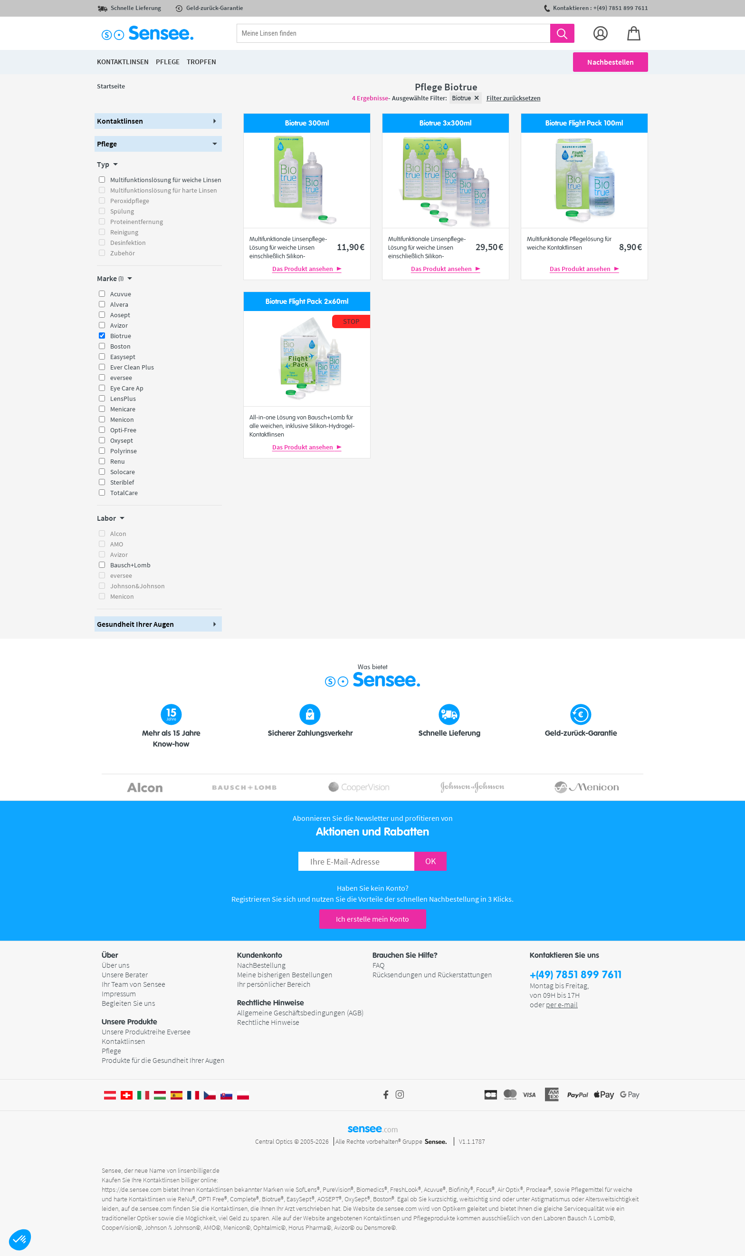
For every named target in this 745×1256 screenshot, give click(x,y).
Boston (120, 346)
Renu (117, 461)
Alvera (119, 304)
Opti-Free (123, 430)
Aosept (120, 315)
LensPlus (123, 398)
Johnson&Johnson (137, 586)
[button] (20, 1239)
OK (430, 861)
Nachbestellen (610, 62)
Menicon (122, 419)
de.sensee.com (151, 1208)
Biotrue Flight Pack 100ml (584, 123)
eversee (121, 377)
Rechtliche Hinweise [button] (270, 1003)
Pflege (111, 1050)
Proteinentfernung (136, 221)
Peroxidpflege (129, 200)
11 (350, 247)
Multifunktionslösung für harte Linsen (163, 190)
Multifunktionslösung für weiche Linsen (165, 179)
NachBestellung (261, 965)
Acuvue (120, 294)
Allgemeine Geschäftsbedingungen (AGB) (300, 1012)
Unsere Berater (125, 974)
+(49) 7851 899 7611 (575, 975)
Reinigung (124, 232)
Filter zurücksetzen (514, 98)
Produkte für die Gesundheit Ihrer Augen (163, 1060)
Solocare (122, 471)
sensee (373, 1128)
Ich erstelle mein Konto (372, 919)
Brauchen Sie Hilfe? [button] (405, 955)
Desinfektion (128, 242)
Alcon (118, 533)
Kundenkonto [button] (259, 955)
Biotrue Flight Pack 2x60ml (307, 302)
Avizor (119, 325)
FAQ (378, 965)
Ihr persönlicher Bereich (273, 984)
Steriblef (122, 482)
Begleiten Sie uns (128, 1003)
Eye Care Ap (126, 388)
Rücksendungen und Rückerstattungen (432, 974)
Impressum (119, 993)
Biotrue (120, 335)
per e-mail (562, 1004)
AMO (116, 544)
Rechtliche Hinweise (268, 1022)
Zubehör (122, 253)
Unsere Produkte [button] (129, 1022)
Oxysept (121, 440)
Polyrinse (123, 451)
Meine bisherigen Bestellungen (285, 974)
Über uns (115, 965)
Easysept (122, 356)
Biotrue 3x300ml (445, 123)
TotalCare (124, 492)
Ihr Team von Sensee (133, 984)
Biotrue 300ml (307, 123)
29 (489, 247)
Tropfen (201, 61)
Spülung (122, 211)
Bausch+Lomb (130, 565)
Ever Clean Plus (132, 367)
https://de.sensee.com (132, 1189)
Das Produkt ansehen (307, 268)
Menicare (122, 409)
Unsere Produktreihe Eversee (146, 1031)
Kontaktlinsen (123, 1041)
